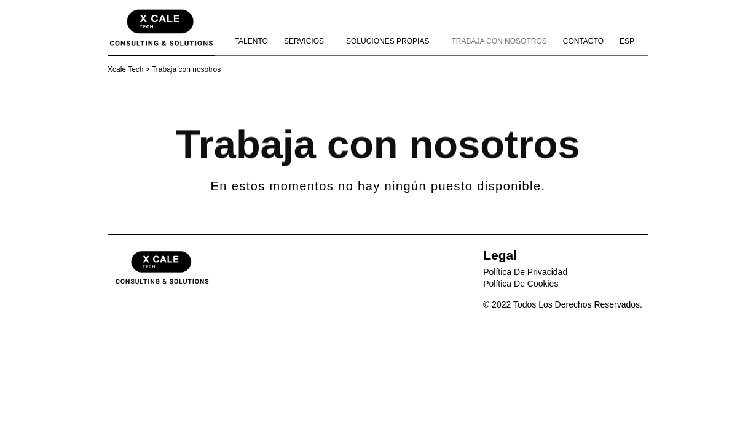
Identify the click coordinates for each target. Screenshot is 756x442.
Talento (251, 41)
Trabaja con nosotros (498, 41)
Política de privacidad (525, 272)
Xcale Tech (125, 69)
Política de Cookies (520, 284)
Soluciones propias (390, 41)
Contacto (583, 41)
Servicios (307, 41)
